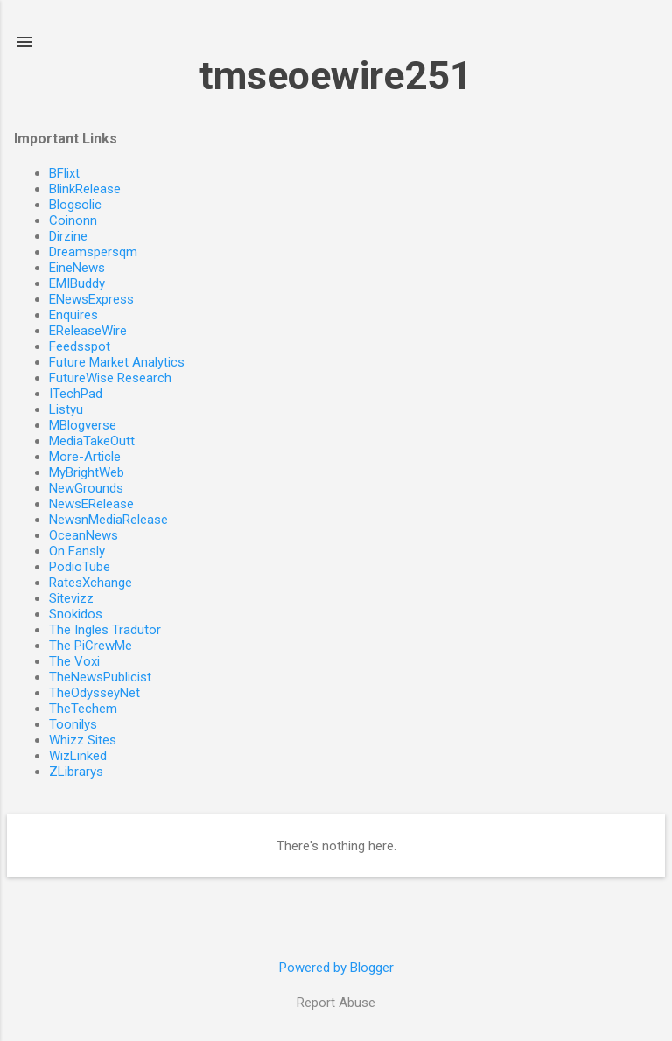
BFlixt (64, 173)
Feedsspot (79, 346)
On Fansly (77, 551)
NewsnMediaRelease (108, 519)
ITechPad (75, 394)
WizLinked (78, 756)
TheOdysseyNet (94, 693)
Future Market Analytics (117, 362)
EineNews (77, 268)
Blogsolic (75, 205)
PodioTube (79, 567)
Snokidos (75, 614)
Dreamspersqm (93, 252)
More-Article (85, 457)
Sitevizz (71, 598)
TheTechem (83, 708)
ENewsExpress (91, 299)
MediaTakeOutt (92, 441)
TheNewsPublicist (100, 677)
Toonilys (73, 724)
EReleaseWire (88, 331)
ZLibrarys (76, 771)
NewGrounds (86, 488)
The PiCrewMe (90, 645)
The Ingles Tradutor (105, 630)
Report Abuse (336, 1002)
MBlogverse (82, 425)
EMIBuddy (77, 283)
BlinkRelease (85, 189)
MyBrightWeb (86, 472)
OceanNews (83, 535)
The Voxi (74, 661)
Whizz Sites (82, 740)
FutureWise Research (110, 378)
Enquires (73, 315)
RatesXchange (90, 582)
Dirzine (68, 236)
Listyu (66, 409)
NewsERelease (91, 504)
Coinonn (73, 220)
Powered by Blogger (336, 967)
